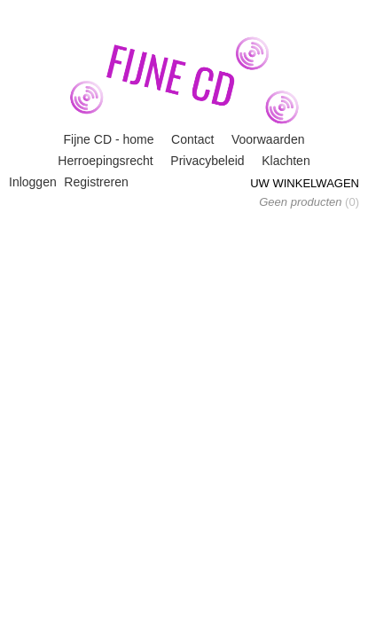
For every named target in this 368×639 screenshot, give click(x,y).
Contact (192, 139)
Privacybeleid (207, 161)
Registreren (96, 182)
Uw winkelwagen (304, 183)
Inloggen (33, 182)
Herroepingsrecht (105, 161)
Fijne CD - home (109, 139)
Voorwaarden (268, 139)
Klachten (285, 161)
